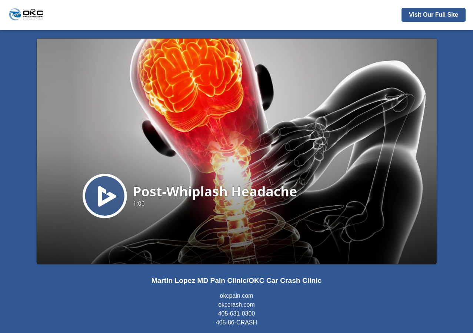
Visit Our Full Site (433, 15)
